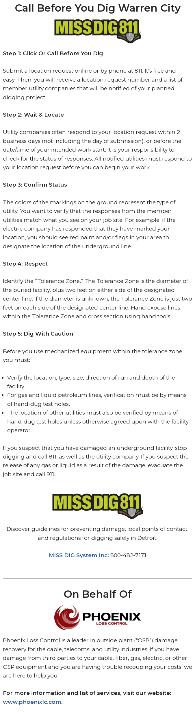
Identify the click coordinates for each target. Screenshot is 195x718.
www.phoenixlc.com (32, 702)
